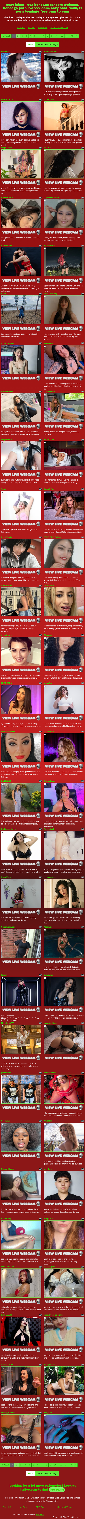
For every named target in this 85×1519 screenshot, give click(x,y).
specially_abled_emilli (53, 1315)
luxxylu (4, 975)
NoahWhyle (6, 877)
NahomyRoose (7, 1169)
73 (72, 36)
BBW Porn (42, 27)
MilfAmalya (48, 343)
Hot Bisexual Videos (59, 27)
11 (62, 36)
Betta (3, 294)
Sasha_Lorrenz (7, 1364)
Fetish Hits (40, 1514)
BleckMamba (6, 537)
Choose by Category (47, 44)
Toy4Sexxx (6, 489)
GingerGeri (48, 1219)
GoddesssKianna (8, 829)
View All (6, 36)
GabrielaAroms (50, 51)
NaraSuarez (49, 99)
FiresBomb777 (7, 1023)
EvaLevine (48, 975)
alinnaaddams (50, 1073)
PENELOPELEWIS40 (53, 537)
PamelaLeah (49, 829)
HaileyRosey (49, 1364)
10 (56, 36)
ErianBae (5, 51)
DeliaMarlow (49, 585)
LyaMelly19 (6, 781)
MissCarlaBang (50, 294)
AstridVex (48, 927)
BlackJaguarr (49, 1267)
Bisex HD (21, 27)
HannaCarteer (50, 877)
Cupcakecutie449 (51, 197)
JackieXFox (49, 489)
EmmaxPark (49, 731)
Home (30, 44)
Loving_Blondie (8, 1413)
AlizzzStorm (6, 635)
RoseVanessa (7, 391)
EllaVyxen (48, 635)
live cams (56, 1489)
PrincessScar (7, 99)
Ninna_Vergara (7, 343)
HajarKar (47, 148)
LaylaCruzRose (50, 1023)
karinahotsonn (7, 1267)
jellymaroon (6, 1073)
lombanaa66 (6, 1315)
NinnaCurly (48, 683)
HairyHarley (6, 1219)
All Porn (31, 27)
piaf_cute (48, 1413)
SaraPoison (49, 439)
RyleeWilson (49, 245)
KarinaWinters (7, 245)
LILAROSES (6, 683)
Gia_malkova (49, 781)
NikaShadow (6, 585)
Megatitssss (6, 148)
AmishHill (48, 1121)
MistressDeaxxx (8, 731)
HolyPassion (49, 391)
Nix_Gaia (47, 1169)
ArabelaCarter (7, 197)
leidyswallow (6, 439)
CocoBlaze (6, 1121)
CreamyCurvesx (8, 927)
